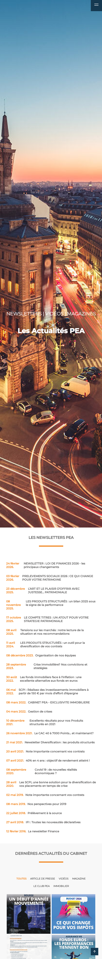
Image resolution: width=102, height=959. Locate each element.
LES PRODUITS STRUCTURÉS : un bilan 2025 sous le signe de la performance (50, 605)
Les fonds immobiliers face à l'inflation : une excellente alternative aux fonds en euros (44, 678)
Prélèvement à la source (34, 813)
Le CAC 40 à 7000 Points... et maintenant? (50, 733)
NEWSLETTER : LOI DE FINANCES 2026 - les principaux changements (45, 565)
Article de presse (42, 878)
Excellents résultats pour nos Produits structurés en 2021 (44, 722)
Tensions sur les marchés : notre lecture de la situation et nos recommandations (45, 631)
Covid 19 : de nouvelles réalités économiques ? (41, 771)
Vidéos (63, 878)
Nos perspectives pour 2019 (36, 804)
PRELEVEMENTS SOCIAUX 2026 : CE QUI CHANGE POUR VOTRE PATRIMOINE (49, 577)
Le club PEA (41, 886)
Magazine (79, 878)
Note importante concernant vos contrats (45, 751)
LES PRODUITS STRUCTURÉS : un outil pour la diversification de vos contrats (45, 644)
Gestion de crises (29, 711)
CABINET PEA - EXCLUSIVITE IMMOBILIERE (48, 702)
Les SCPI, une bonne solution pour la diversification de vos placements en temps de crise (51, 784)
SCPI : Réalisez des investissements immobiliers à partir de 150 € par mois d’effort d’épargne (47, 691)
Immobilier (61, 886)
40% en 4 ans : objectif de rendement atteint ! (48, 760)
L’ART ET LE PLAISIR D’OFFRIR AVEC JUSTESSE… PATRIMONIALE (43, 590)
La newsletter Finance (32, 831)
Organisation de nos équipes (41, 655)
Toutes (21, 878)
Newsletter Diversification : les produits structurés (50, 742)
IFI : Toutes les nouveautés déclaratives (43, 822)
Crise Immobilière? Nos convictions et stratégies (46, 666)
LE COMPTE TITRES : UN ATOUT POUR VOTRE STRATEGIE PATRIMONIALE (47, 619)
